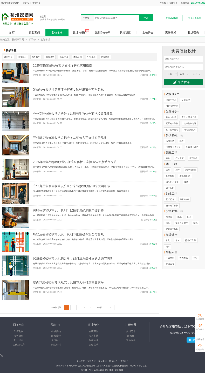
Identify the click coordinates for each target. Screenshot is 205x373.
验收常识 (22, 57)
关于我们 (124, 361)
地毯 (179, 217)
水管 (182, 141)
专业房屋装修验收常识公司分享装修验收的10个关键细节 (71, 186)
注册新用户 (19, 344)
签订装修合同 (172, 129)
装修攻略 (57, 32)
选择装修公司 (190, 123)
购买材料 (56, 344)
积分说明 (18, 340)
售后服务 (131, 340)
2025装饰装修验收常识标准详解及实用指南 (62, 65)
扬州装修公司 (102, 32)
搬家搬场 (184, 258)
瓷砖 (168, 158)
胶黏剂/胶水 (185, 176)
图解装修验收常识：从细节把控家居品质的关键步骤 (68, 210)
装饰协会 (147, 32)
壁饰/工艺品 (190, 240)
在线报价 (173, 3)
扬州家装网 (18, 39)
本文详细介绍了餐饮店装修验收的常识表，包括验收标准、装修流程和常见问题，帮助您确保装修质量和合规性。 (84, 239)
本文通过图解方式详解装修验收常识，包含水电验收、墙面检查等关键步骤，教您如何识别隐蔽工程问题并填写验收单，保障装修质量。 (94, 215)
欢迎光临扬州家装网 (10, 3)
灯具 (189, 217)
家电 (195, 223)
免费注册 (36, 3)
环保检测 (170, 258)
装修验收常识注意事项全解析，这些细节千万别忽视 (68, 89)
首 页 (11, 32)
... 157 (110, 307)
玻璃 (186, 182)
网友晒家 (105, 57)
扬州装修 (109, 370)
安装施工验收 (172, 229)
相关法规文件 (172, 106)
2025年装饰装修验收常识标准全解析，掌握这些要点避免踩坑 (75, 162)
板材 (168, 169)
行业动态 (91, 57)
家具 (168, 240)
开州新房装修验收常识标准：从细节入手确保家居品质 (70, 138)
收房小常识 (171, 100)
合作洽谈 (93, 340)
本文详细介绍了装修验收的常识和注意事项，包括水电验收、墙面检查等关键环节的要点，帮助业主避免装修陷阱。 (85, 95)
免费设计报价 (172, 18)
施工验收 (193, 158)
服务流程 (18, 335)
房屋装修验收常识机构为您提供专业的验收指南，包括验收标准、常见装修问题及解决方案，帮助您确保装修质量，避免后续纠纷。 (92, 263)
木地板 (169, 217)
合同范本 (131, 331)
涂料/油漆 (184, 199)
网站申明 (102, 361)
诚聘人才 (91, 361)
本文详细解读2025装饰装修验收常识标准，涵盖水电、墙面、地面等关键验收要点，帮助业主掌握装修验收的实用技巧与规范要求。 (92, 70)
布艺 (177, 240)
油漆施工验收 (172, 205)
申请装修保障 (194, 18)
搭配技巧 (36, 57)
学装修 (87, 18)
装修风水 (170, 264)
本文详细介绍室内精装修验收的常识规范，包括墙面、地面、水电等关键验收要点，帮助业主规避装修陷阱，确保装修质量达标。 (91, 287)
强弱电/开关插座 (173, 147)
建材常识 (8, 57)
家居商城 (170, 32)
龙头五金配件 (181, 223)
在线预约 (56, 331)
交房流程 (186, 100)
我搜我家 (125, 32)
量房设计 (56, 340)
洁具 (168, 223)
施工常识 (64, 57)
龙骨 (177, 169)
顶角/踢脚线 (190, 169)
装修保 (130, 335)
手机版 (163, 3)
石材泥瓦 (179, 158)
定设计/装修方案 (189, 117)
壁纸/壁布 (170, 199)
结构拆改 (170, 141)
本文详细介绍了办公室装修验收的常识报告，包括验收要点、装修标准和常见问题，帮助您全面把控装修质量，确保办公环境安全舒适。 (94, 119)
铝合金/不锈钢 (172, 182)
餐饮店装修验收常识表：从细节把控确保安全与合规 (68, 234)
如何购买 (18, 331)
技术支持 (93, 335)
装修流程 (56, 335)
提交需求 (93, 344)
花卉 (168, 246)
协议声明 (93, 331)
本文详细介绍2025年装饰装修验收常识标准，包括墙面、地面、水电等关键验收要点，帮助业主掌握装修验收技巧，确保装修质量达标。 (94, 167)
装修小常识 (171, 117)
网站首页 (81, 361)
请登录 (26, 3)
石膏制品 (170, 176)
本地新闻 (77, 57)
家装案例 (34, 32)
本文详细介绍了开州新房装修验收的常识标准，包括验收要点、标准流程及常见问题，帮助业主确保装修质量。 (83, 143)
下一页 (99, 307)
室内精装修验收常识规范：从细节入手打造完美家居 (68, 282)
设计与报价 (80, 32)
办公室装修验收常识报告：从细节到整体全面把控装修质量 (73, 113)
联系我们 (113, 361)
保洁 (195, 258)
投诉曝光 (193, 32)
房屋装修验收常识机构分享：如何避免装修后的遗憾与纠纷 (73, 258)
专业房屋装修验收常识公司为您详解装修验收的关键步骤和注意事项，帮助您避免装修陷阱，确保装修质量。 (82, 191)
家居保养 (50, 57)
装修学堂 (45, 39)
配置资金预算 (172, 123)
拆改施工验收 (192, 147)
